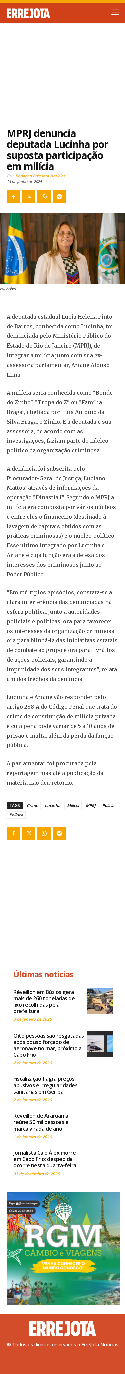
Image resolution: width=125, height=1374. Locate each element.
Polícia (108, 805)
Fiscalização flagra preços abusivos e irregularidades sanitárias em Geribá (45, 1085)
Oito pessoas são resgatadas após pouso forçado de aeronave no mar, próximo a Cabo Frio (48, 1045)
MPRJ (91, 805)
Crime (32, 805)
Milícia (73, 805)
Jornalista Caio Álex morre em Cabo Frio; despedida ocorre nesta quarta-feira (44, 1159)
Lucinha (52, 805)
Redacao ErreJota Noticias (40, 176)
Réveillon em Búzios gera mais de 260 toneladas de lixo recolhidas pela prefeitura (44, 1001)
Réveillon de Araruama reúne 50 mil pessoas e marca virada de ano (40, 1122)
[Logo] (35, 13)
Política (16, 815)
